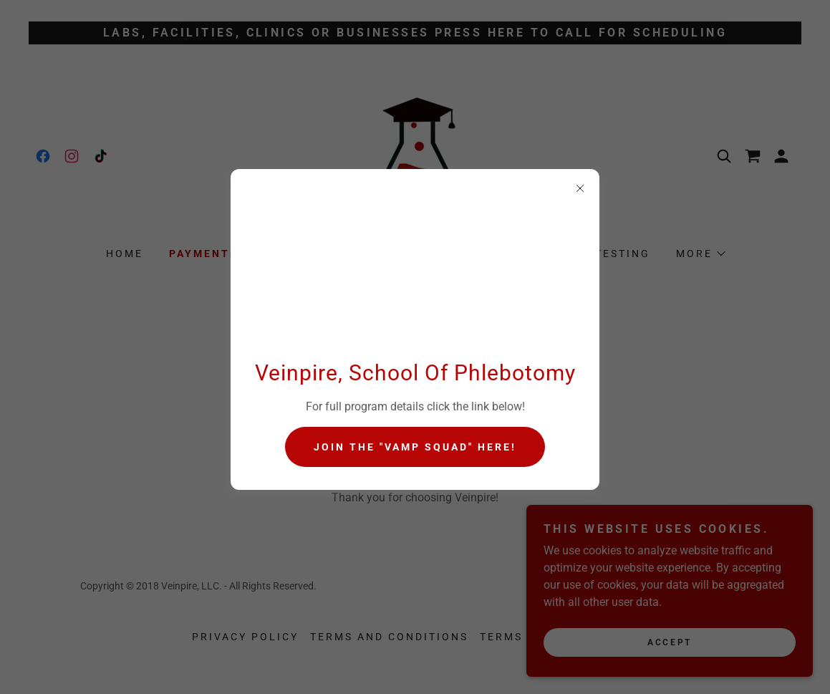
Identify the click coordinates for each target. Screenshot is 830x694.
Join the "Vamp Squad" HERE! (415, 447)
